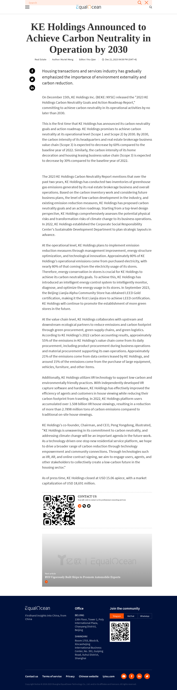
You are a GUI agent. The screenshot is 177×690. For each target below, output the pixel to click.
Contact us (31, 676)
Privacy (70, 676)
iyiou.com (108, 676)
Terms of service (52, 676)
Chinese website (88, 676)
